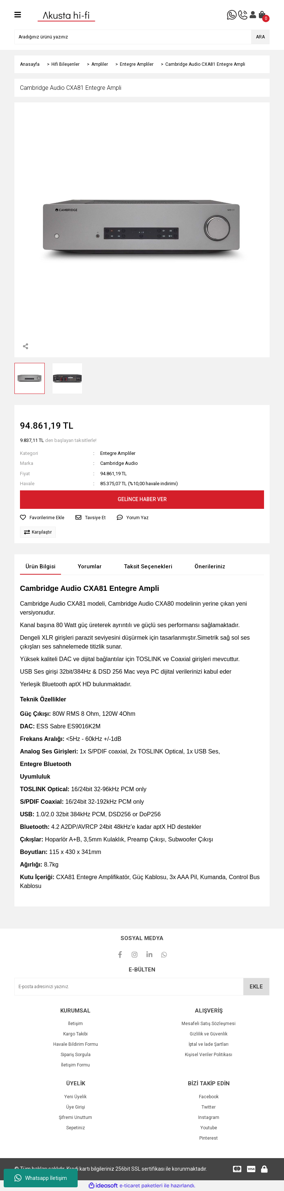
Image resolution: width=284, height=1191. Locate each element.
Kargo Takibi (75, 1034)
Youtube (208, 1127)
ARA (260, 37)
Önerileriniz (210, 566)
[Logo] (66, 14)
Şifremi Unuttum (75, 1117)
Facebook (209, 1096)
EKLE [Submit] (256, 986)
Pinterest (208, 1138)
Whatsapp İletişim (40, 1178)
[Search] (142, 37)
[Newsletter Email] (142, 986)
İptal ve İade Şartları (209, 1044)
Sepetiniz (75, 1127)
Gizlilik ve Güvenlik (208, 1034)
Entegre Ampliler (117, 453)
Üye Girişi (75, 1107)
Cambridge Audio (119, 463)
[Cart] (262, 14)
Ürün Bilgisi (40, 566)
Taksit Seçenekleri (148, 566)
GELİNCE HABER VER (142, 499)
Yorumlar (90, 566)
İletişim (75, 1023)
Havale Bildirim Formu (75, 1044)
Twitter (209, 1107)
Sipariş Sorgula (76, 1054)
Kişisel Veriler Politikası (208, 1054)
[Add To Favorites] (42, 517)
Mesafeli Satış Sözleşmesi (209, 1023)
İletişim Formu (75, 1065)
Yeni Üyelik (75, 1096)
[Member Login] (253, 14)
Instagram (208, 1117)
